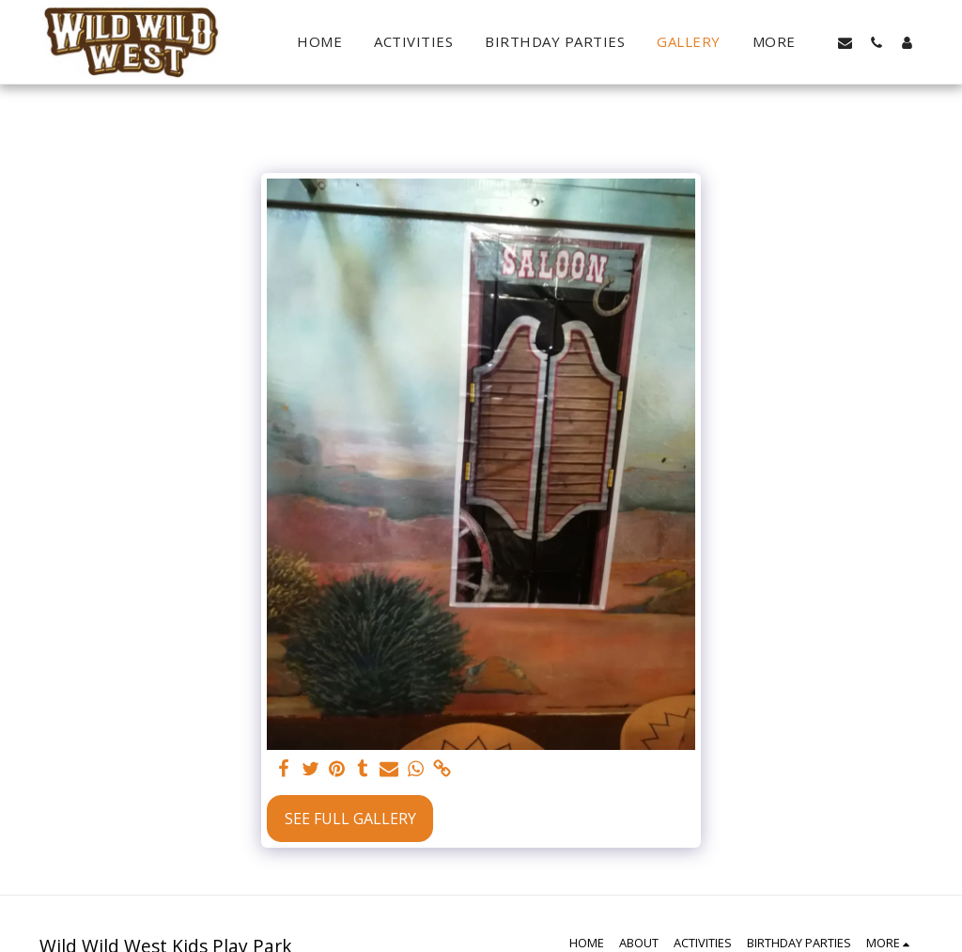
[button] (845, 42)
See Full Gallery (350, 818)
